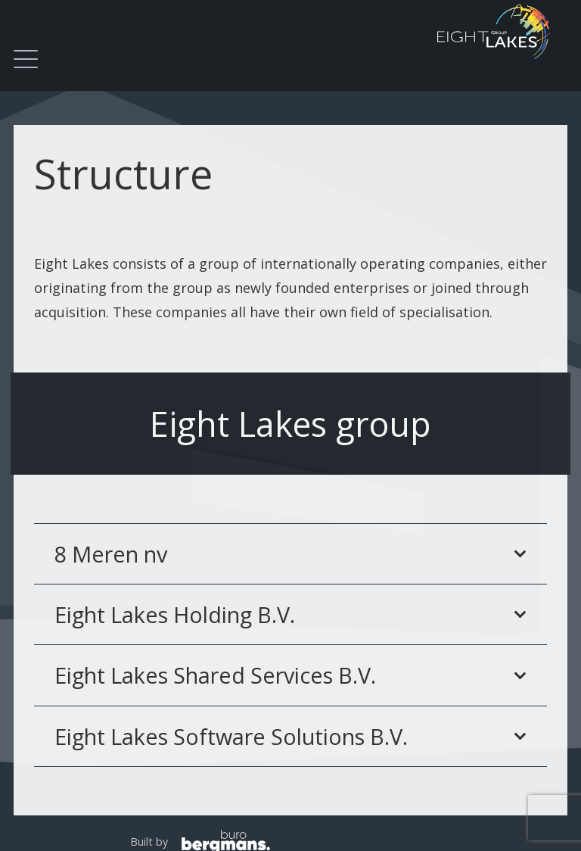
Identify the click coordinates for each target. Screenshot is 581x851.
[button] (26, 59)
